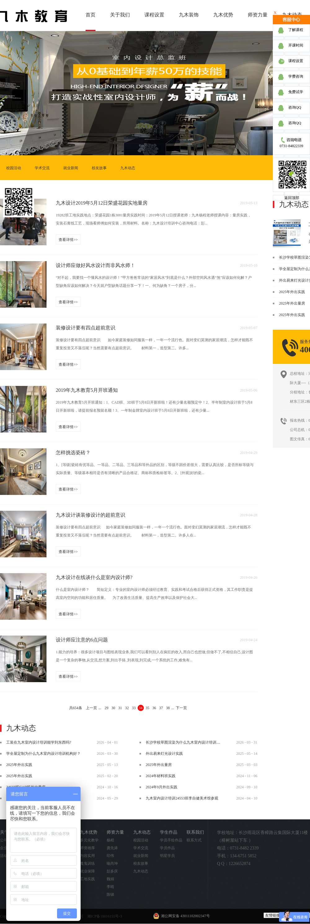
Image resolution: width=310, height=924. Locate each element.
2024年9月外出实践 (161, 787)
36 (154, 708)
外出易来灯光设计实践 (164, 753)
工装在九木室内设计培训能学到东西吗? (38, 742)
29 (106, 708)
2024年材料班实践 (160, 776)
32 (127, 708)
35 (147, 708)
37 (161, 708)
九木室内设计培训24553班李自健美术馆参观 (182, 798)
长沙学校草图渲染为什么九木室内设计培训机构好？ (188, 742)
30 (113, 708)
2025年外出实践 (292, 292)
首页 (90, 14)
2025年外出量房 (292, 303)
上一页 (91, 708)
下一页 (181, 708)
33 (134, 708)
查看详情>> (68, 240)
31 (120, 708)
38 (168, 708)
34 (141, 708)
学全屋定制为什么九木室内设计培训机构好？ (43, 753)
